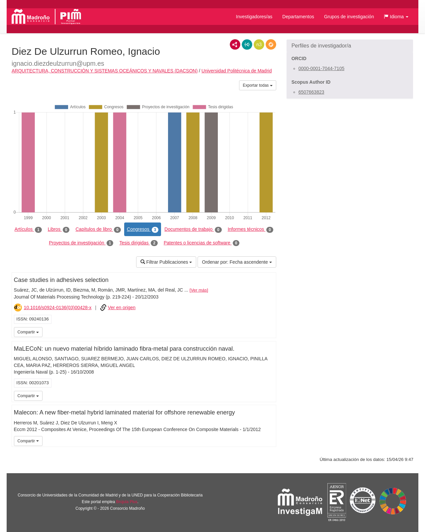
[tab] (350, 46)
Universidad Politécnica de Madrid (237, 70)
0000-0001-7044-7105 (321, 68)
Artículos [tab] (28, 229)
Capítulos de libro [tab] (98, 229)
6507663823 (311, 92)
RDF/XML (235, 44)
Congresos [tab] (142, 229)
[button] (396, 16)
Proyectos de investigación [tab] (81, 243)
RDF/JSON (271, 44)
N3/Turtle (259, 44)
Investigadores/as (254, 16)
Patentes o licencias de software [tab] (201, 243)
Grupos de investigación (349, 16)
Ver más (199, 290)
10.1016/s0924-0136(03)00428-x (58, 307)
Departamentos (298, 16)
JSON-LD (247, 44)
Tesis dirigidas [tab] (138, 243)
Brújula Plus (126, 501)
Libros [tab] (59, 229)
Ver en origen (121, 307)
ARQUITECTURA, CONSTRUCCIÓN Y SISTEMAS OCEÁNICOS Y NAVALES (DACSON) (105, 70)
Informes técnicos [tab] (250, 229)
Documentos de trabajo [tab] (192, 229)
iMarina (270, 331)
